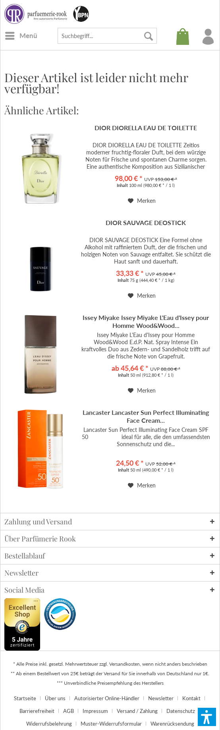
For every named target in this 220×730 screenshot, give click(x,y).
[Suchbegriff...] (107, 36)
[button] (207, 717)
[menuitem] (20, 36)
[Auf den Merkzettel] (142, 201)
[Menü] (20, 36)
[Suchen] (148, 36)
